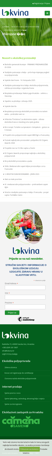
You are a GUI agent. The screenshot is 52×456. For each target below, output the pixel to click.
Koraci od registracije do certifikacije (19, 373)
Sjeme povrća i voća (12, 393)
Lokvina (5, 27)
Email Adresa (11, 283)
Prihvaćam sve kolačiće (30, 449)
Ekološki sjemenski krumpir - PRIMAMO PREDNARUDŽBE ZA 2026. (26, 65)
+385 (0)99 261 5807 (10, 347)
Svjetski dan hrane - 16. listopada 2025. (20, 80)
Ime (7, 293)
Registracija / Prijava (41, 3)
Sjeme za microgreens (13, 404)
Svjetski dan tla (10, 106)
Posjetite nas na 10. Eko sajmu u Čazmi (20, 148)
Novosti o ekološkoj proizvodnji (25, 27)
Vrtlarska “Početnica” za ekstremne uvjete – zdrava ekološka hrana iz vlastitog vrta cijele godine (24, 120)
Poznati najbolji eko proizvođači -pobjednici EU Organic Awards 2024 (26, 141)
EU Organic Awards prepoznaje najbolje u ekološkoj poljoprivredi (25, 154)
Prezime (9, 302)
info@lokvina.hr (8, 351)
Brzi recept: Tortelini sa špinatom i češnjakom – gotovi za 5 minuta (27, 128)
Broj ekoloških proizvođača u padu (18, 161)
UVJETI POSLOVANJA (9, 354)
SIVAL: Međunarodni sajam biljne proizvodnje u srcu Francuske (25, 167)
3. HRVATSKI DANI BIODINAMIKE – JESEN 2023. (22, 174)
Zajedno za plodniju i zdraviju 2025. (18, 101)
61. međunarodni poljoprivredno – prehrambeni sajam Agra (26, 185)
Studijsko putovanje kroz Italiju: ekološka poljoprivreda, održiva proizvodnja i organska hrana (26, 86)
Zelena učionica (11, 367)
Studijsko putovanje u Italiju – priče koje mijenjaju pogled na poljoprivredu (27, 73)
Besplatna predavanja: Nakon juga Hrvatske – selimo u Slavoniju (26, 94)
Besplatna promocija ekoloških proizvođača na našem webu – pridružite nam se (26, 112)
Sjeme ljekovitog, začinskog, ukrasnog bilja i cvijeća (24, 398)
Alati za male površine (13, 179)
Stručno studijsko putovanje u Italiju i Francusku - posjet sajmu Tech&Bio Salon (27, 193)
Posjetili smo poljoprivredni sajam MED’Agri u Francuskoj (27, 135)
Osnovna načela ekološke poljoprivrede (20, 378)
